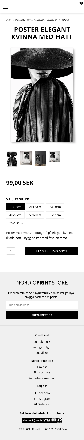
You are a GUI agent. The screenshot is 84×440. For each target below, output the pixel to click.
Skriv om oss (42, 372)
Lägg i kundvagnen (51, 251)
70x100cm (16, 223)
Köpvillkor (42, 353)
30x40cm (55, 207)
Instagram (42, 399)
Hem (9, 19)
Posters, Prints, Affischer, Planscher (36, 19)
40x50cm (15, 215)
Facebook (42, 393)
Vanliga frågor (42, 347)
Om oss (42, 367)
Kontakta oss (42, 342)
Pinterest (42, 404)
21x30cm (35, 207)
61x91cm (55, 215)
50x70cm (35, 215)
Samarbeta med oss (42, 378)
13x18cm (15, 207)
